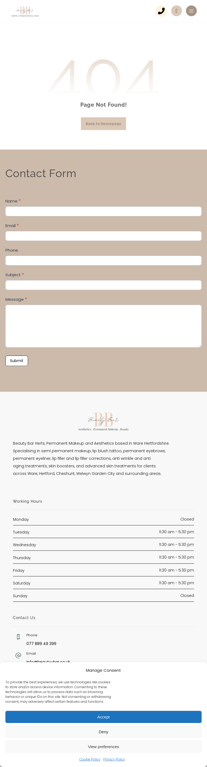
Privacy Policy (114, 759)
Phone (11, 250)
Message (16, 299)
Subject (14, 275)
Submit (16, 361)
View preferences (103, 746)
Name (13, 201)
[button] (191, 10)
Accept (103, 717)
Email (12, 225)
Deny (103, 731)
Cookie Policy (90, 759)
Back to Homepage (103, 123)
